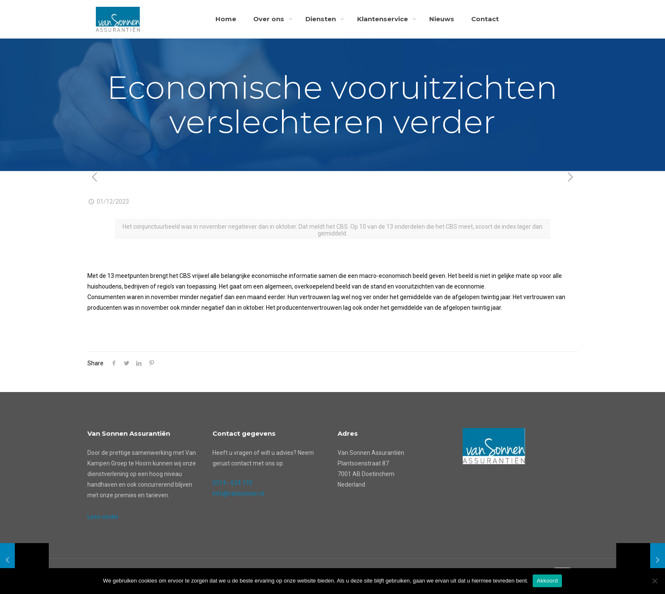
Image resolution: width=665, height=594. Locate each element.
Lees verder (103, 516)
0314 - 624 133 (232, 482)
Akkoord (547, 580)
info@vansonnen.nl (238, 493)
